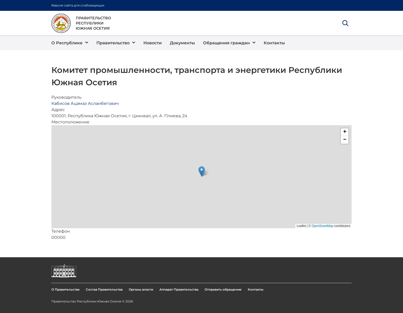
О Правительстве (65, 289)
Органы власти (141, 289)
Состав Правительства (104, 289)
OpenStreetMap (322, 226)
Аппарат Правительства (178, 289)
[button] (69, 43)
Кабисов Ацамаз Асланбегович (85, 103)
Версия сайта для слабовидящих (77, 5)
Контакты (255, 289)
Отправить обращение (223, 289)
